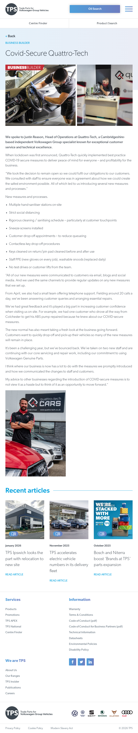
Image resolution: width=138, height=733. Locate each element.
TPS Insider (12, 681)
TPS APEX (11, 621)
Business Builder (17, 43)
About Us (11, 670)
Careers (10, 693)
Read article (14, 574)
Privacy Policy (12, 728)
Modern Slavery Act (62, 728)
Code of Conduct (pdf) (83, 621)
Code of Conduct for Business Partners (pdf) (96, 626)
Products (11, 609)
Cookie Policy (35, 728)
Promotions (12, 615)
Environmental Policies (83, 644)
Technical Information (82, 632)
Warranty (74, 609)
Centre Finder (13, 632)
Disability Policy (79, 649)
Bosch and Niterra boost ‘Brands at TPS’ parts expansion (112, 559)
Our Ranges (12, 676)
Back (10, 36)
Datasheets (76, 638)
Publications (13, 687)
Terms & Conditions (81, 615)
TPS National (13, 626)
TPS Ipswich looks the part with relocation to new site (24, 559)
